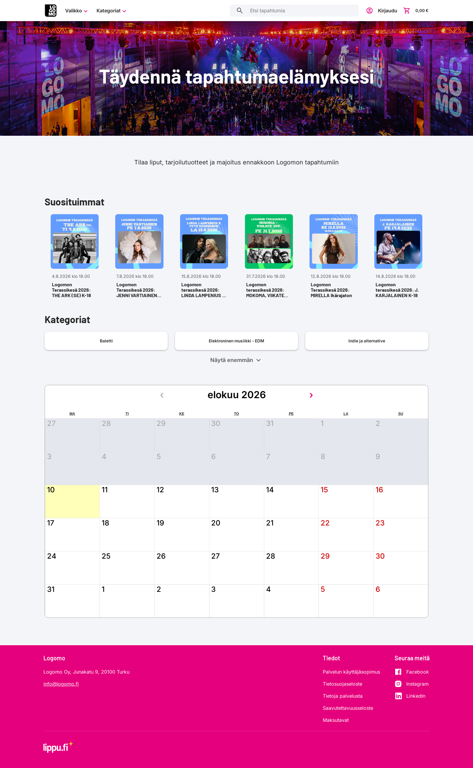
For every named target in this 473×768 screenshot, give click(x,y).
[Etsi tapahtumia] (236, 10)
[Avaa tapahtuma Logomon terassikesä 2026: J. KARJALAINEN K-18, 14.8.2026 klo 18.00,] (398, 263)
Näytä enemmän (236, 373)
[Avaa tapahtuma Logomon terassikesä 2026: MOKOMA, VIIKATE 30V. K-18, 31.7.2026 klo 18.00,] (269, 263)
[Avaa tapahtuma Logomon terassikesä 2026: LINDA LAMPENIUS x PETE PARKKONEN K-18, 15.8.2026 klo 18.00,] (204, 263)
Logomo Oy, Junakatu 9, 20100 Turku (86, 672)
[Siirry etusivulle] (50, 10)
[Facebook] (412, 672)
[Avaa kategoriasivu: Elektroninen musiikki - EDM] (236, 354)
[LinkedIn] (412, 696)
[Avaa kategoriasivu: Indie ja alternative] (366, 354)
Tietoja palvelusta (343, 696)
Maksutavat (336, 720)
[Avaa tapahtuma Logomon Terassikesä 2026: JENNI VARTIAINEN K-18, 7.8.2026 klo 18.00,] (139, 263)
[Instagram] (412, 684)
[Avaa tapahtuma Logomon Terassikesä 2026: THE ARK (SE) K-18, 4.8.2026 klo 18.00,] (74, 263)
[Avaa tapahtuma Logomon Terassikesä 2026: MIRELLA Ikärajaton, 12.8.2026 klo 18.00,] (334, 263)
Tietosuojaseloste (342, 684)
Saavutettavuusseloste (348, 708)
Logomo (54, 658)
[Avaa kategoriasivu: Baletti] (106, 354)
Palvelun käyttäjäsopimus (351, 672)
